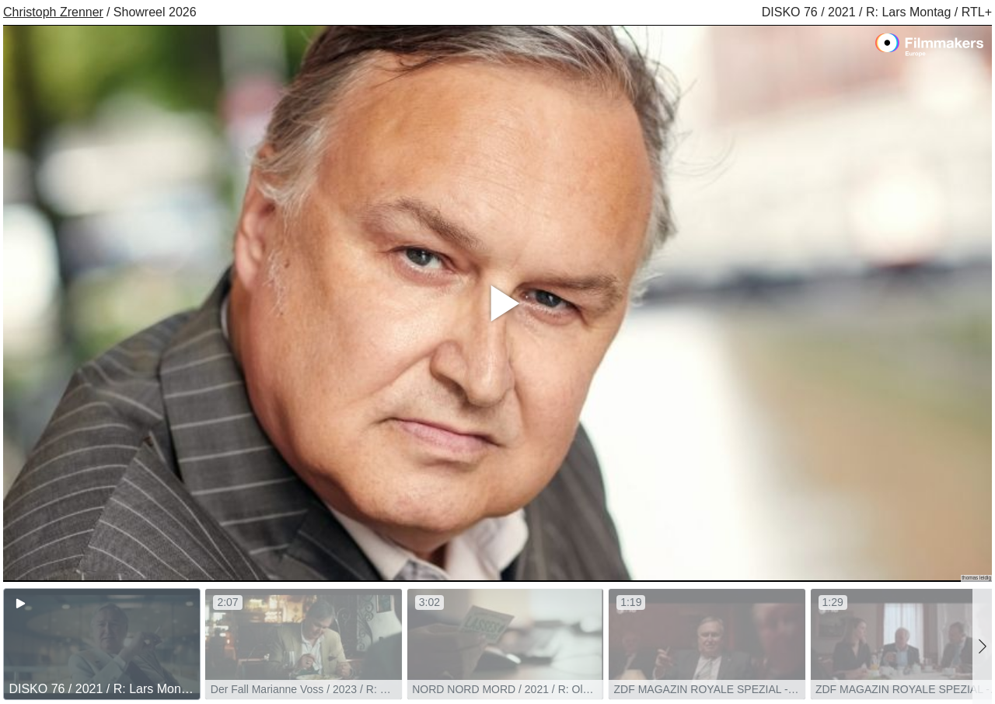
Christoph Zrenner (53, 12)
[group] (102, 644)
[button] (982, 646)
